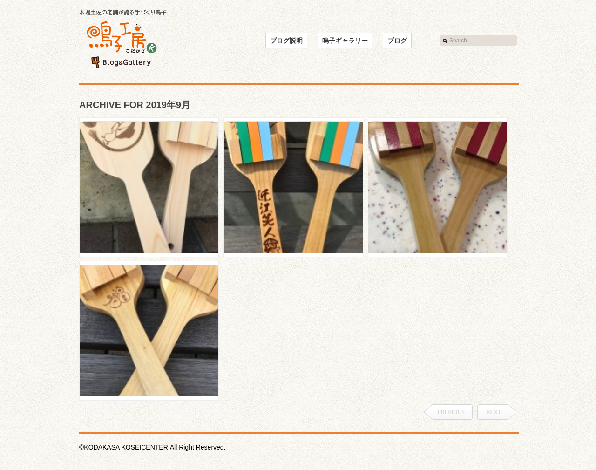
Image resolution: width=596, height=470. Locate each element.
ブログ (397, 40)
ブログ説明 (286, 40)
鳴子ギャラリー (345, 40)
